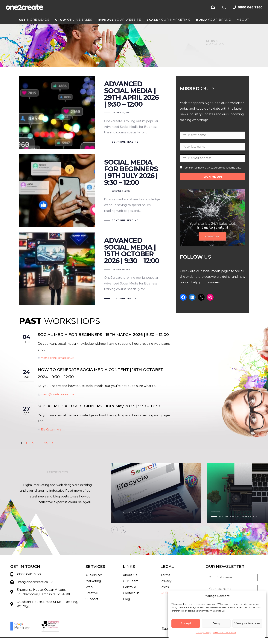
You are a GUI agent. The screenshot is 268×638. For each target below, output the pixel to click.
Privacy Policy (203, 632)
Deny (216, 623)
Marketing (93, 581)
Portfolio (129, 587)
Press (165, 587)
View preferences (247, 623)
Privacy (166, 581)
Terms (165, 575)
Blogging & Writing (229, 516)
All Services (94, 575)
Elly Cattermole (49, 429)
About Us (130, 575)
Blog (126, 599)
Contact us (131, 593)
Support (92, 599)
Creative (92, 593)
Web (89, 587)
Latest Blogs (130, 513)
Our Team (130, 581)
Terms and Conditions (224, 632)
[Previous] (114, 530)
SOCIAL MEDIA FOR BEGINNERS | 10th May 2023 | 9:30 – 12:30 (99, 406)
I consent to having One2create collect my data (210, 167)
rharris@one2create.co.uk (56, 358)
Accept (186, 623)
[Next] (123, 530)
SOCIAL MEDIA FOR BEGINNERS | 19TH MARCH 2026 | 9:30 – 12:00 (103, 334)
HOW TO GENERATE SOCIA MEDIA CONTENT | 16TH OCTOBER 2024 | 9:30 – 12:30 (101, 373)
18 (46, 443)
